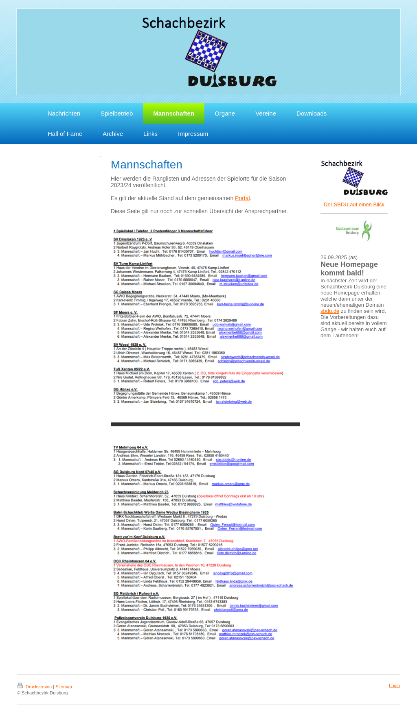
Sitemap (63, 686)
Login (394, 685)
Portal (242, 198)
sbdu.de (329, 311)
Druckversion (35, 686)
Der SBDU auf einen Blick (354, 204)
